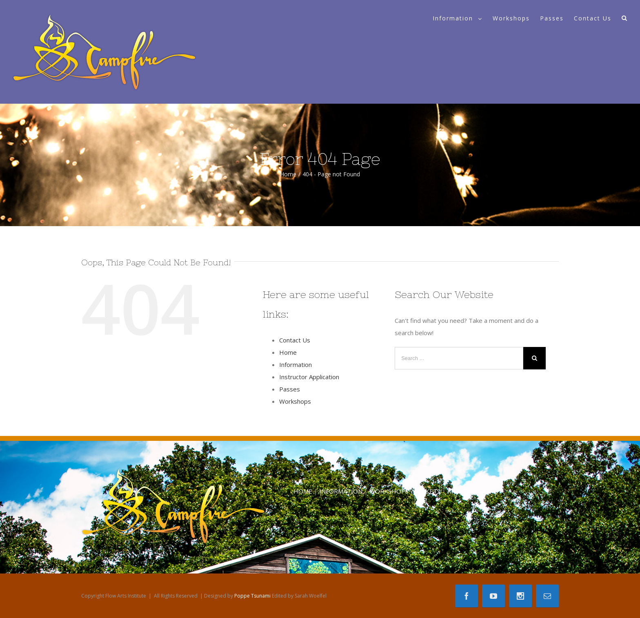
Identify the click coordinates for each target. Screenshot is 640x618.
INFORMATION (340, 491)
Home (288, 352)
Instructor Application (309, 377)
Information (295, 364)
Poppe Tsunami (252, 595)
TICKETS (428, 491)
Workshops (295, 401)
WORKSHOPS (389, 491)
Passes (289, 389)
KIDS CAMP (463, 491)
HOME (302, 491)
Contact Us (294, 340)
